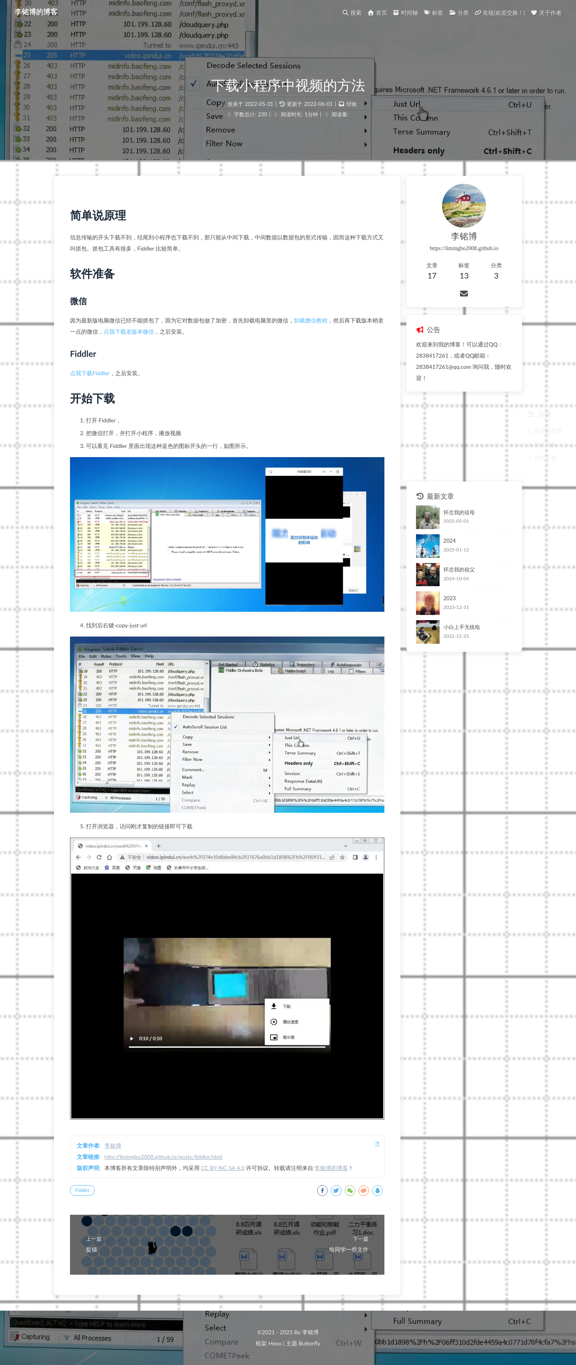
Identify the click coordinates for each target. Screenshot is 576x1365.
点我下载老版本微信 (129, 331)
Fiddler (82, 1190)
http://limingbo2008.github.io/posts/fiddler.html (163, 1156)
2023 (450, 598)
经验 (351, 104)
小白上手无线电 (462, 627)
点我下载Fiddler (90, 373)
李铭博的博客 (36, 12)
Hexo (274, 1343)
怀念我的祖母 (459, 512)
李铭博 (112, 1145)
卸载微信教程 (311, 320)
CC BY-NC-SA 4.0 (223, 1167)
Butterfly (309, 1343)
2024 (450, 540)
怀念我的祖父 (459, 569)
